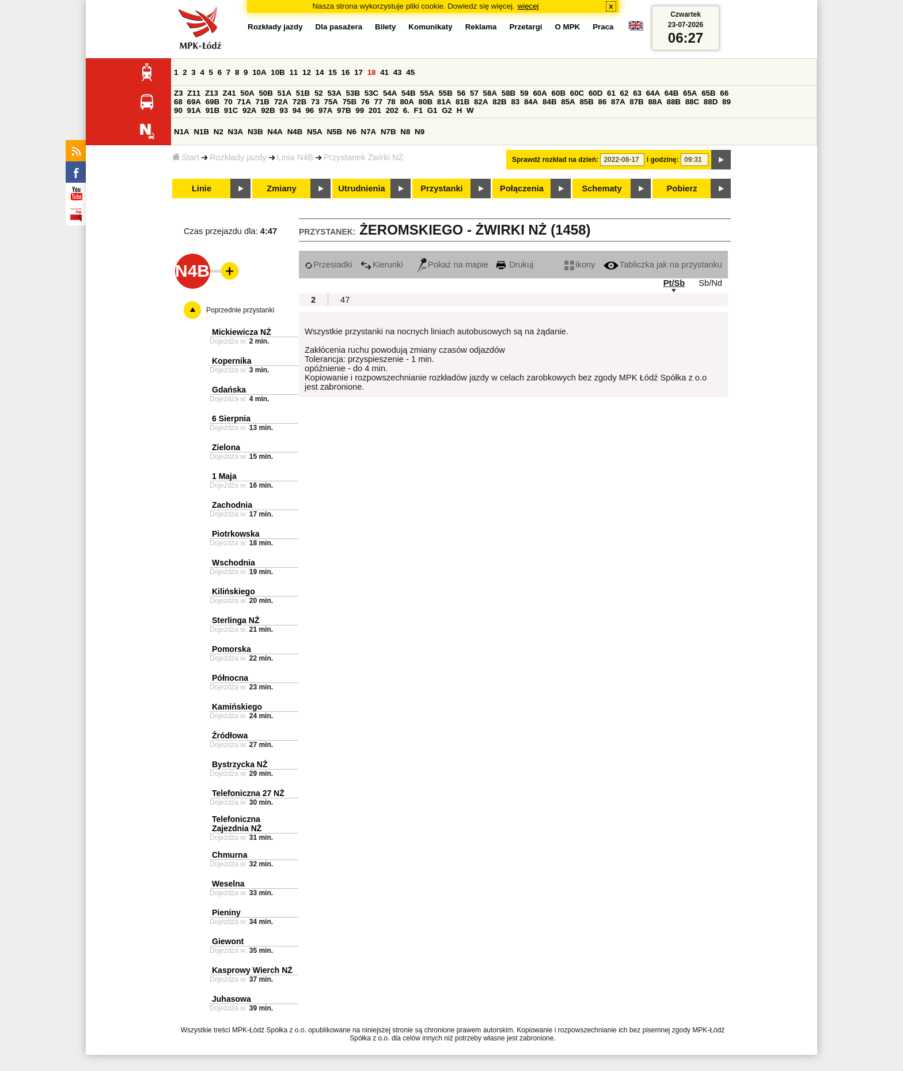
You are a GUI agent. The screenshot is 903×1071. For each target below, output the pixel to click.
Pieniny (226, 912)
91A (194, 110)
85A (568, 101)
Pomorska (231, 649)
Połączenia (522, 188)
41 (384, 72)
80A (406, 101)
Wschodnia (233, 562)
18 (371, 72)
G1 (432, 110)
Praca (603, 26)
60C (577, 93)
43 (397, 72)
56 (461, 93)
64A (653, 93)
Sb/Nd (710, 283)
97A (325, 110)
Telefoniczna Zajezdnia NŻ (236, 823)
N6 (351, 131)
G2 (447, 110)
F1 (418, 110)
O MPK (567, 26)
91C (231, 110)
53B (353, 93)
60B (559, 93)
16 (346, 72)
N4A (275, 131)
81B (462, 101)
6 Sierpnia (231, 418)
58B (508, 93)
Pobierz (682, 188)
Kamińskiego (237, 706)
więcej (528, 6)
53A (334, 93)
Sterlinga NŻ (235, 620)
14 (320, 72)
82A (481, 101)
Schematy (601, 188)
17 (358, 72)
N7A (369, 131)
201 (375, 110)
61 (611, 93)
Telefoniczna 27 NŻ (248, 793)
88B (674, 101)
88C (692, 101)
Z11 (193, 93)
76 (365, 101)
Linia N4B (295, 157)
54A (390, 93)
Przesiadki (328, 264)
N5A (314, 131)
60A (540, 93)
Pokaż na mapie (452, 264)
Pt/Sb (674, 283)
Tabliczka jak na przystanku (663, 264)
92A (249, 110)
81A (444, 101)
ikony (579, 264)
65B (708, 93)
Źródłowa (230, 735)
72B (299, 101)
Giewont (228, 941)
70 (228, 101)
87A (618, 101)
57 (474, 93)
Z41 (229, 93)
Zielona (226, 447)
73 (315, 101)
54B (408, 93)
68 (178, 101)
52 (318, 93)
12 (306, 72)
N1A (181, 131)
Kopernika (231, 360)
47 (345, 299)
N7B (388, 131)
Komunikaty (430, 26)
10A (259, 72)
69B (212, 101)
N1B (201, 131)
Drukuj (514, 264)
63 (637, 93)
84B (549, 101)
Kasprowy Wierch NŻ (252, 970)
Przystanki (441, 188)
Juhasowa (231, 999)
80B (425, 101)
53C (371, 93)
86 (602, 101)
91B (212, 110)
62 (624, 93)
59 (524, 93)
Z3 (178, 93)
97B (344, 110)
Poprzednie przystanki (240, 310)
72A (281, 101)
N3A (236, 131)
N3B (255, 131)
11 (293, 72)
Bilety (385, 26)
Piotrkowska (235, 533)
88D (711, 101)
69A (194, 101)
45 (410, 72)
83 (515, 101)
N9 (419, 131)
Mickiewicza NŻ (241, 332)
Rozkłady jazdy (238, 157)
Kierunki (382, 264)
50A (247, 93)
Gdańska (229, 389)
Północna (230, 677)
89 (726, 101)
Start (185, 157)
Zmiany (281, 188)
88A (655, 101)
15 (332, 72)
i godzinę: (663, 160)
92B (268, 110)
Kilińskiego (233, 591)
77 (378, 101)
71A (244, 101)
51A (284, 93)
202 (392, 110)
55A (427, 93)
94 (297, 110)
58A (490, 93)
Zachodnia (232, 505)
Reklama (481, 26)
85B (586, 101)
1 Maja (224, 476)
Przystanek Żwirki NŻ (363, 157)
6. (406, 110)
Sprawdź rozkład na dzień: (555, 160)
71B (263, 101)
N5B (334, 131)
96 (309, 110)
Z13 (211, 93)
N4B (295, 131)
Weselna (228, 883)
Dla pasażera (339, 26)
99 (359, 110)
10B (277, 72)
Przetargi (525, 26)
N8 (405, 131)
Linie (201, 188)
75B (349, 101)
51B (303, 93)
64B (671, 93)
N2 (218, 131)
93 (283, 110)
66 (724, 93)
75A (331, 101)
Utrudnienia (361, 188)
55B (445, 93)
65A (690, 93)
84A (531, 101)
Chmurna (229, 854)
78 (391, 101)
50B (265, 93)
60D (595, 93)
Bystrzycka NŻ (240, 764)
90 (178, 110)
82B (499, 101)
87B (636, 101)
